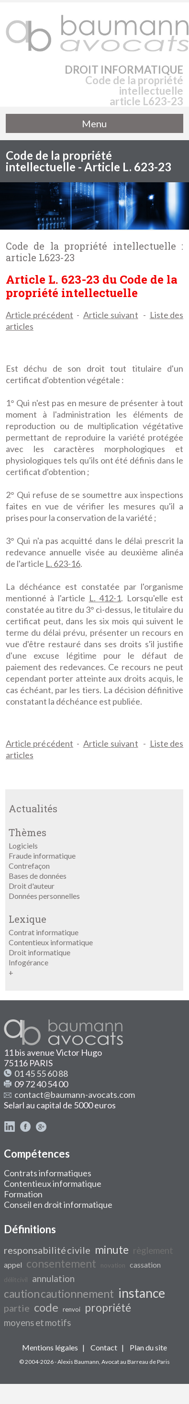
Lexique (27, 919)
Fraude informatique (42, 855)
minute (112, 1249)
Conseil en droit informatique (58, 1204)
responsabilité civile (47, 1250)
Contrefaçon (29, 865)
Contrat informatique (43, 932)
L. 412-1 (105, 598)
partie (17, 1308)
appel (13, 1264)
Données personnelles (44, 895)
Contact (103, 1347)
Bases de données (38, 875)
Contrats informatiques (47, 1173)
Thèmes (27, 832)
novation (112, 1265)
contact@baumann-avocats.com (74, 1094)
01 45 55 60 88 (41, 1073)
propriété (108, 1307)
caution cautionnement (59, 1293)
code (46, 1307)
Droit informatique (39, 952)
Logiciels (23, 845)
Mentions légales (50, 1347)
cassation (145, 1264)
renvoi (71, 1309)
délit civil (16, 1279)
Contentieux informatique (51, 942)
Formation (23, 1194)
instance (141, 1293)
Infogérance (28, 962)
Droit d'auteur (32, 885)
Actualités (33, 808)
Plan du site (148, 1347)
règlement (153, 1250)
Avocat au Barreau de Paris (135, 1361)
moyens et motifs (37, 1322)
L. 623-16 (62, 563)
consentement (61, 1263)
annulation (53, 1278)
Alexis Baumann (78, 1361)
